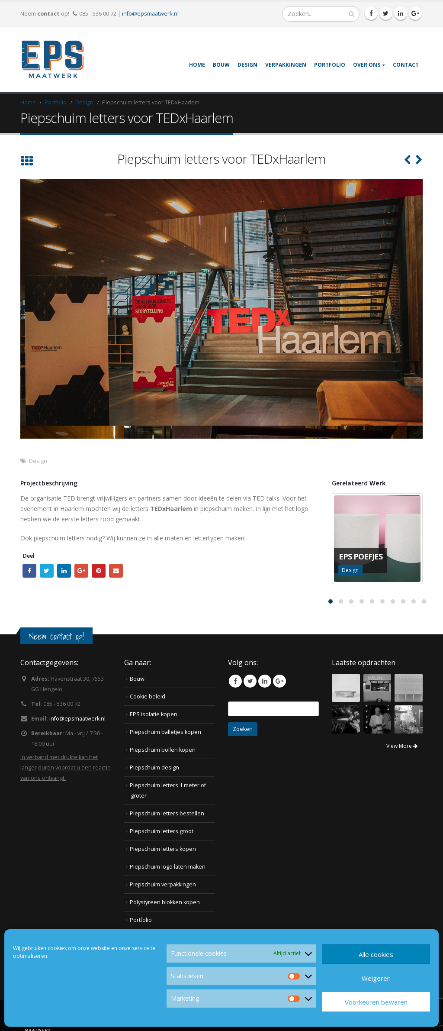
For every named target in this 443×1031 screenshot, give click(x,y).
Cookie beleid (147, 696)
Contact (406, 64)
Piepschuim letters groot (161, 831)
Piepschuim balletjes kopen (165, 732)
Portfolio (329, 64)
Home (197, 64)
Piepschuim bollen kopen (163, 749)
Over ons (366, 64)
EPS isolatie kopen (153, 714)
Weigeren (376, 978)
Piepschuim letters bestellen (167, 813)
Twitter (47, 571)
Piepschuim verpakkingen (163, 884)
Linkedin (264, 681)
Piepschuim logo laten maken (167, 866)
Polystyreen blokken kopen (165, 902)
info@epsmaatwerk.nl (150, 13)
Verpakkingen (285, 64)
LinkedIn (64, 571)
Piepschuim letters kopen (163, 849)
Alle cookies (376, 954)
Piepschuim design (154, 767)
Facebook (29, 571)
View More (401, 746)
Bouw (221, 64)
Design (247, 64)
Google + (81, 571)
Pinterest (99, 571)
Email (116, 571)
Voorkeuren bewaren (376, 1002)
